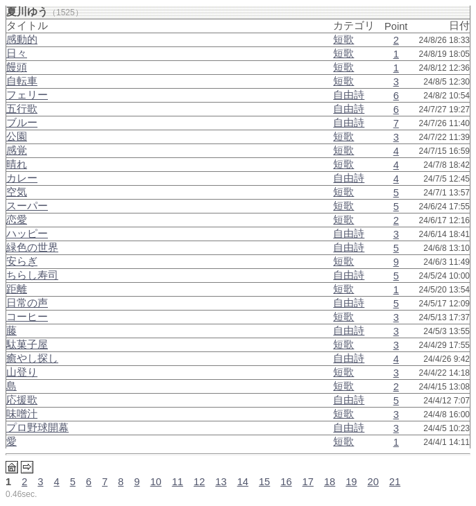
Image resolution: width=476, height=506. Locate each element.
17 (308, 481)
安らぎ (21, 261)
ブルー (21, 122)
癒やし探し (32, 358)
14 (242, 481)
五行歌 (21, 108)
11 (177, 481)
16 (285, 481)
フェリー (27, 95)
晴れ (16, 164)
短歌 (343, 39)
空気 (16, 192)
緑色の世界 (32, 247)
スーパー (27, 205)
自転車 (21, 81)
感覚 (16, 150)
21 (394, 481)
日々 (16, 53)
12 (199, 481)
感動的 (21, 39)
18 (329, 481)
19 (351, 481)
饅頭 (16, 67)
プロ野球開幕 (37, 427)
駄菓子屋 (27, 344)
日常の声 (27, 302)
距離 (16, 289)
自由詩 (348, 95)
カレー (21, 178)
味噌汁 (21, 413)
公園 (16, 136)
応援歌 (21, 399)
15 (264, 481)
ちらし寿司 (32, 275)
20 (373, 481)
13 (220, 481)
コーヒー (27, 316)
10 (155, 481)
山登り (21, 372)
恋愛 (16, 219)
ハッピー (27, 233)
